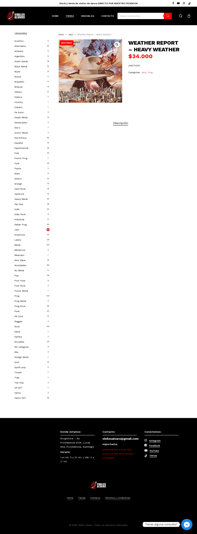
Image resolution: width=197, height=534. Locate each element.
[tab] (120, 123)
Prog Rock (19, 306)
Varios (17, 393)
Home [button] (70, 498)
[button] (117, 44)
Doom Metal (21, 132)
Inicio (61, 34)
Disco (17, 127)
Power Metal (21, 291)
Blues (17, 71)
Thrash (18, 372)
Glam (17, 173)
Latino (17, 240)
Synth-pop (20, 367)
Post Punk (19, 280)
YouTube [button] (154, 450)
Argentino (19, 56)
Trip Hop (19, 382)
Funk (16, 163)
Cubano (18, 107)
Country (18, 102)
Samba (18, 336)
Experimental (21, 148)
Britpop (18, 87)
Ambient (18, 51)
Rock (17, 326)
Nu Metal (19, 270)
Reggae (18, 321)
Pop (16, 275)
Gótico (18, 178)
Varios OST (20, 398)
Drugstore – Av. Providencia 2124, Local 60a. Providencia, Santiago (77, 442)
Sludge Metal (21, 357)
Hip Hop (18, 204)
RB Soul (18, 316)
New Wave (20, 260)
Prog (16, 296)
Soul (16, 362)
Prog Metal (20, 301)
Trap (16, 377)
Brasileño (19, 81)
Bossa (17, 76)
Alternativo (20, 46)
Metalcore (19, 250)
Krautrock (19, 234)
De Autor (19, 112)
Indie (16, 209)
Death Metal (21, 117)
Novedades (20, 265)
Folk (16, 153)
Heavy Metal (21, 199)
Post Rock (19, 285)
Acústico (19, 41)
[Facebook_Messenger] (186, 524)
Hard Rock (20, 189)
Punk (16, 311)
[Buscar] (168, 16)
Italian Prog (20, 224)
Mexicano (19, 255)
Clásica (18, 97)
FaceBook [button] (154, 445)
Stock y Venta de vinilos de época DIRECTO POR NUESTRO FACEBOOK (98, 3)
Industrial (19, 219)
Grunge (18, 183)
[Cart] (189, 16)
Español (18, 143)
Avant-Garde (21, 61)
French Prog (20, 158)
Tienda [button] (81, 498)
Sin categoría (21, 347)
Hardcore (19, 194)
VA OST (18, 387)
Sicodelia (19, 342)
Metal (17, 245)
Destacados (20, 122)
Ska (16, 352)
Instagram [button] (155, 440)
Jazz (16, 229)
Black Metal (20, 66)
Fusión (17, 168)
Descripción (120, 123)
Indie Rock (20, 214)
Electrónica (20, 138)
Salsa (17, 331)
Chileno (18, 92)
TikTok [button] (153, 455)
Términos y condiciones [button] (117, 498)
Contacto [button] (95, 498)
